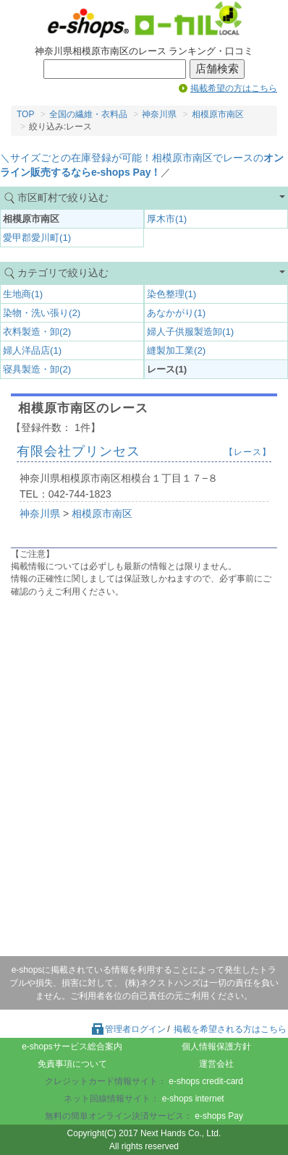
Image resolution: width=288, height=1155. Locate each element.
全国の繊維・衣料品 (88, 114)
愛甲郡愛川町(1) (37, 237)
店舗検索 (217, 68)
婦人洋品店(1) (32, 350)
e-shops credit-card (206, 1081)
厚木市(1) (167, 218)
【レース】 (247, 452)
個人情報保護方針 (216, 1046)
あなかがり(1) (176, 312)
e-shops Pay (219, 1116)
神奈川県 (159, 114)
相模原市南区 (218, 114)
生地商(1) (23, 294)
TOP (25, 114)
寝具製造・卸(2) (37, 369)
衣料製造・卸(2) (37, 331)
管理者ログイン (128, 1029)
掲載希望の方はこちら (233, 88)
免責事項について (72, 1064)
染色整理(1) (171, 294)
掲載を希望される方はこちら (230, 1029)
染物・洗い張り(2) (41, 312)
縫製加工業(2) (176, 350)
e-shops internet (193, 1099)
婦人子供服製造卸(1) (190, 331)
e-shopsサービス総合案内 (72, 1046)
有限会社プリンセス (78, 451)
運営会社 (216, 1064)
